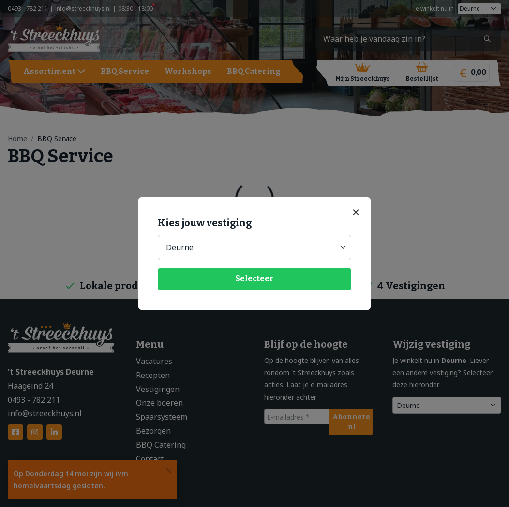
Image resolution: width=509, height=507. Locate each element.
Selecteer (254, 278)
